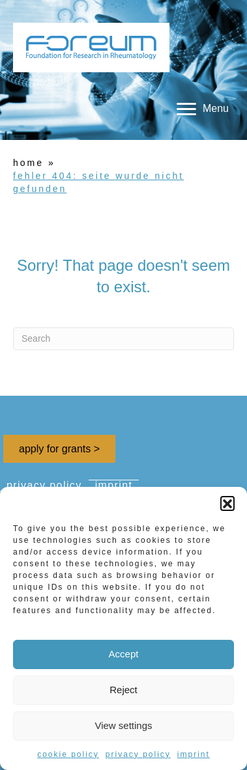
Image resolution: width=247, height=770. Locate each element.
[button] (227, 503)
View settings (123, 725)
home (28, 163)
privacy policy (138, 754)
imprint (193, 754)
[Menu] (202, 109)
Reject (123, 689)
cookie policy (68, 754)
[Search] (123, 338)
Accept (124, 653)
